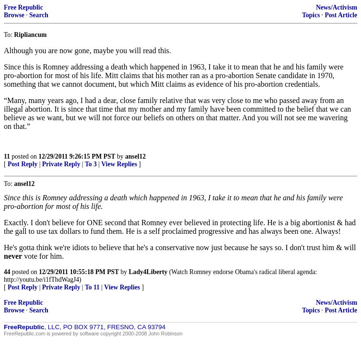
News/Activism (336, 7)
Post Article (341, 15)
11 (7, 156)
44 (7, 272)
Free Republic (23, 7)
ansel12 (135, 156)
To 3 (91, 164)
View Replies (119, 164)
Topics (311, 15)
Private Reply (61, 164)
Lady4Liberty (148, 272)
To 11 (92, 287)
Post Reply (22, 164)
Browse (14, 15)
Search (38, 15)
